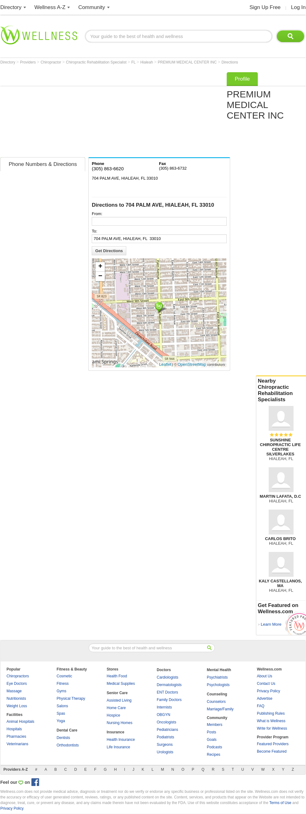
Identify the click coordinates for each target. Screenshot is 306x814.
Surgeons (165, 744)
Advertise (264, 698)
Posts (211, 732)
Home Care (116, 708)
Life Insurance (118, 747)
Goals (211, 739)
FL (134, 62)
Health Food (117, 676)
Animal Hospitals (20, 721)
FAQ (260, 706)
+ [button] (100, 266)
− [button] (100, 276)
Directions (229, 62)
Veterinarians (17, 744)
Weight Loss (17, 706)
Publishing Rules (271, 713)
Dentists (63, 738)
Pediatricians (167, 729)
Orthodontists (68, 745)
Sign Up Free (264, 7)
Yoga (61, 721)
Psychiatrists (217, 677)
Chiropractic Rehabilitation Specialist (97, 62)
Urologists (165, 752)
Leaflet (165, 364)
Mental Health (219, 670)
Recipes (213, 754)
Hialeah (147, 62)
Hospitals (14, 729)
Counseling (217, 694)
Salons (62, 706)
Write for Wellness (272, 728)
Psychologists (218, 685)
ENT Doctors (167, 692)
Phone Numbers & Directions (43, 164)
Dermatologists (169, 685)
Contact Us (266, 683)
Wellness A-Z (50, 7)
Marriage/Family (220, 709)
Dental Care (67, 730)
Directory (10, 7)
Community (91, 7)
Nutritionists (16, 698)
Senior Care (117, 693)
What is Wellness (271, 721)
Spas (61, 713)
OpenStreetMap (192, 364)
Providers (28, 62)
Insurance (115, 732)
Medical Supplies (121, 683)
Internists (164, 707)
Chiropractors (18, 676)
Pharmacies (16, 736)
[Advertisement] (83, 112)
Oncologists (166, 722)
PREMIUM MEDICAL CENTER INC (188, 62)
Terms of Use (280, 803)
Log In (298, 7)
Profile (242, 79)
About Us (264, 676)
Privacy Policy (268, 691)
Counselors (216, 701)
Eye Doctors (17, 683)
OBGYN (163, 715)
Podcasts (214, 747)
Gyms (61, 691)
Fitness (63, 683)
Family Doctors (169, 700)
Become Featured (271, 751)
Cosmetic (64, 676)
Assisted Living (119, 700)
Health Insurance (121, 739)
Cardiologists (167, 677)
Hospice (113, 715)
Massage (14, 691)
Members (214, 724)
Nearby (281, 390)
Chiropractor (51, 62)
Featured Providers (273, 744)
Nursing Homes (119, 723)
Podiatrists (165, 737)
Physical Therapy (71, 698)
